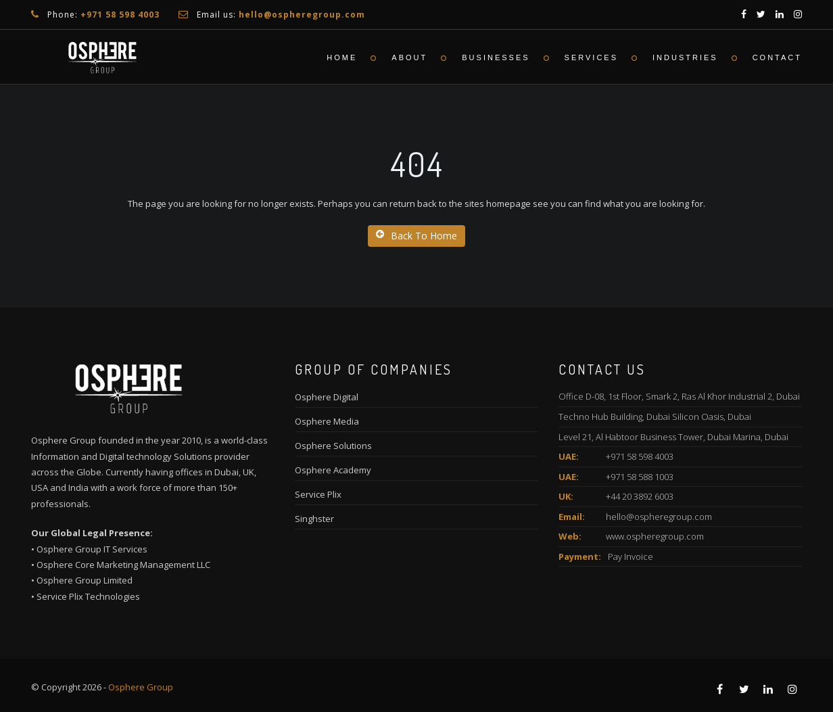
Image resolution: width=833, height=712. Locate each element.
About (409, 57)
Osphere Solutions (333, 446)
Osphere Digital (326, 397)
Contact (777, 57)
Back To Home (416, 235)
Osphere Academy (333, 470)
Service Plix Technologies (88, 596)
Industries (685, 57)
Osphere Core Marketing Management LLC (123, 565)
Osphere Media (327, 421)
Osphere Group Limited (85, 580)
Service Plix (318, 494)
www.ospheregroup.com (655, 536)
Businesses (495, 57)
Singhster (314, 519)
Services (591, 57)
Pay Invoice (630, 556)
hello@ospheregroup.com (659, 517)
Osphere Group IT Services (92, 549)
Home (342, 57)
